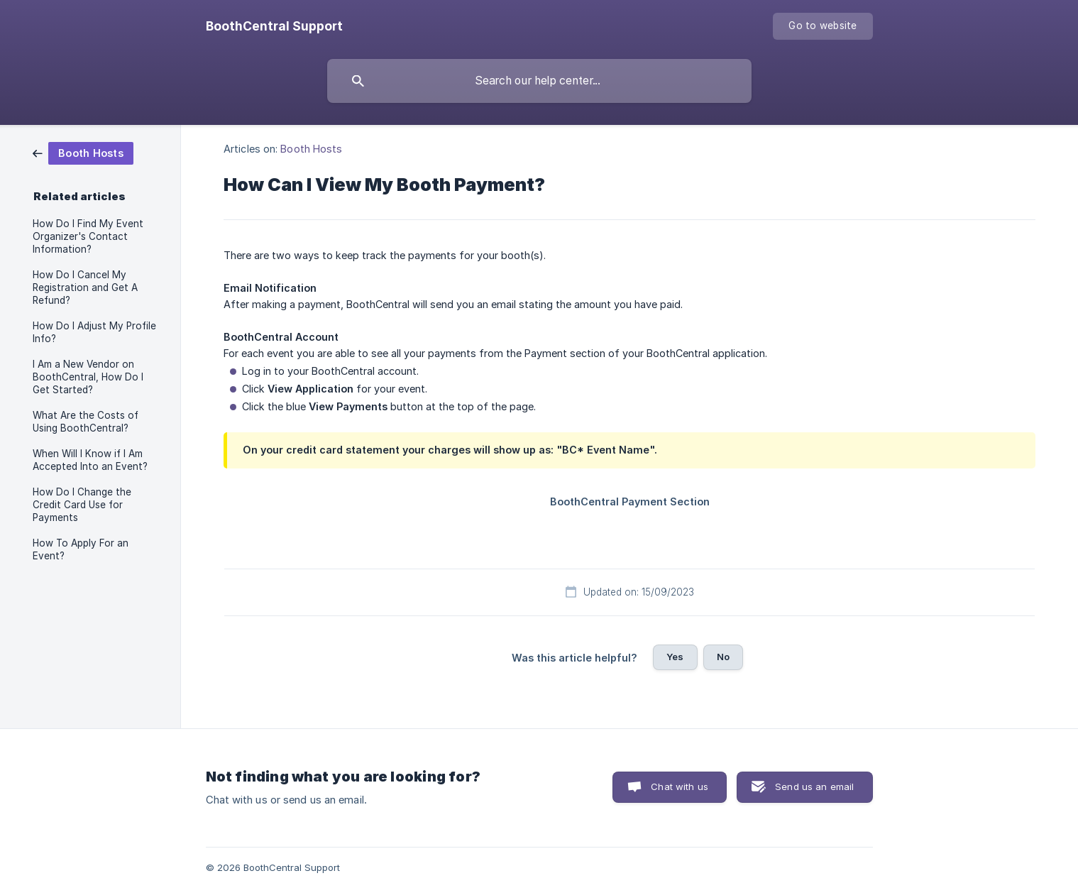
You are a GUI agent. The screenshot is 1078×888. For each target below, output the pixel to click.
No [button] (723, 656)
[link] (83, 152)
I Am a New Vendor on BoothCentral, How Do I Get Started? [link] (88, 376)
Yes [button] (674, 656)
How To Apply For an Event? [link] (80, 549)
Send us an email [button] (814, 786)
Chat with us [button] (679, 786)
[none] (274, 26)
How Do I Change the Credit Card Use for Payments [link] (82, 504)
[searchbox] (539, 81)
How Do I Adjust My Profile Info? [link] (94, 332)
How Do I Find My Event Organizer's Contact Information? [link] (88, 236)
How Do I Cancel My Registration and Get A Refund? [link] (85, 287)
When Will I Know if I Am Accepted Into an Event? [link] (90, 460)
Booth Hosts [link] (311, 149)
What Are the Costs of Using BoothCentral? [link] (85, 422)
